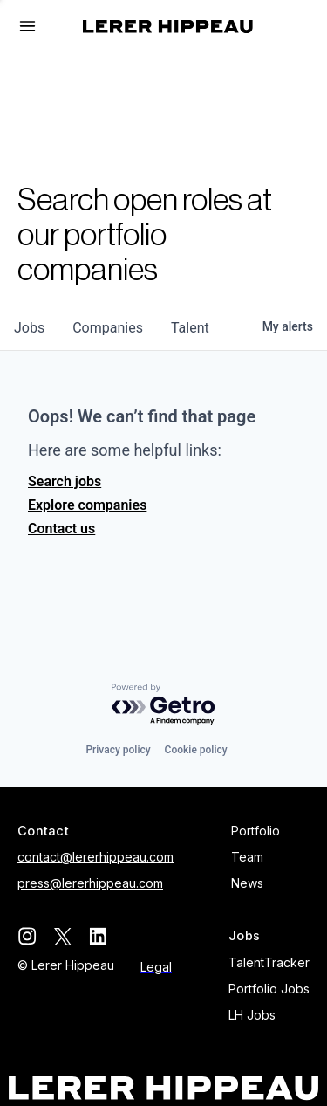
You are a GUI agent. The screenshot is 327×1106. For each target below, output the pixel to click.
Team (247, 856)
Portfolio (255, 830)
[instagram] (26, 936)
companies (107, 327)
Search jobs (64, 481)
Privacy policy (117, 750)
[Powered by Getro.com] (164, 705)
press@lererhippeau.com (90, 883)
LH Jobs (252, 1014)
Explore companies (87, 505)
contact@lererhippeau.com (95, 856)
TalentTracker (269, 962)
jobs (29, 327)
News (247, 883)
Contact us (61, 528)
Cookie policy (196, 750)
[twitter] (62, 936)
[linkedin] (98, 936)
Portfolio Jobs (269, 988)
